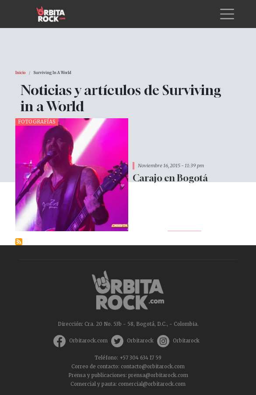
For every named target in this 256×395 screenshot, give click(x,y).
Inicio (20, 73)
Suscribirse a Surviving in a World (18, 241)
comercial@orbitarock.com (152, 384)
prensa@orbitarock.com (158, 375)
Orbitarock (140, 341)
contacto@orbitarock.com (153, 366)
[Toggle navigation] (227, 14)
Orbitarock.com (88, 341)
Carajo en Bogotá (170, 178)
